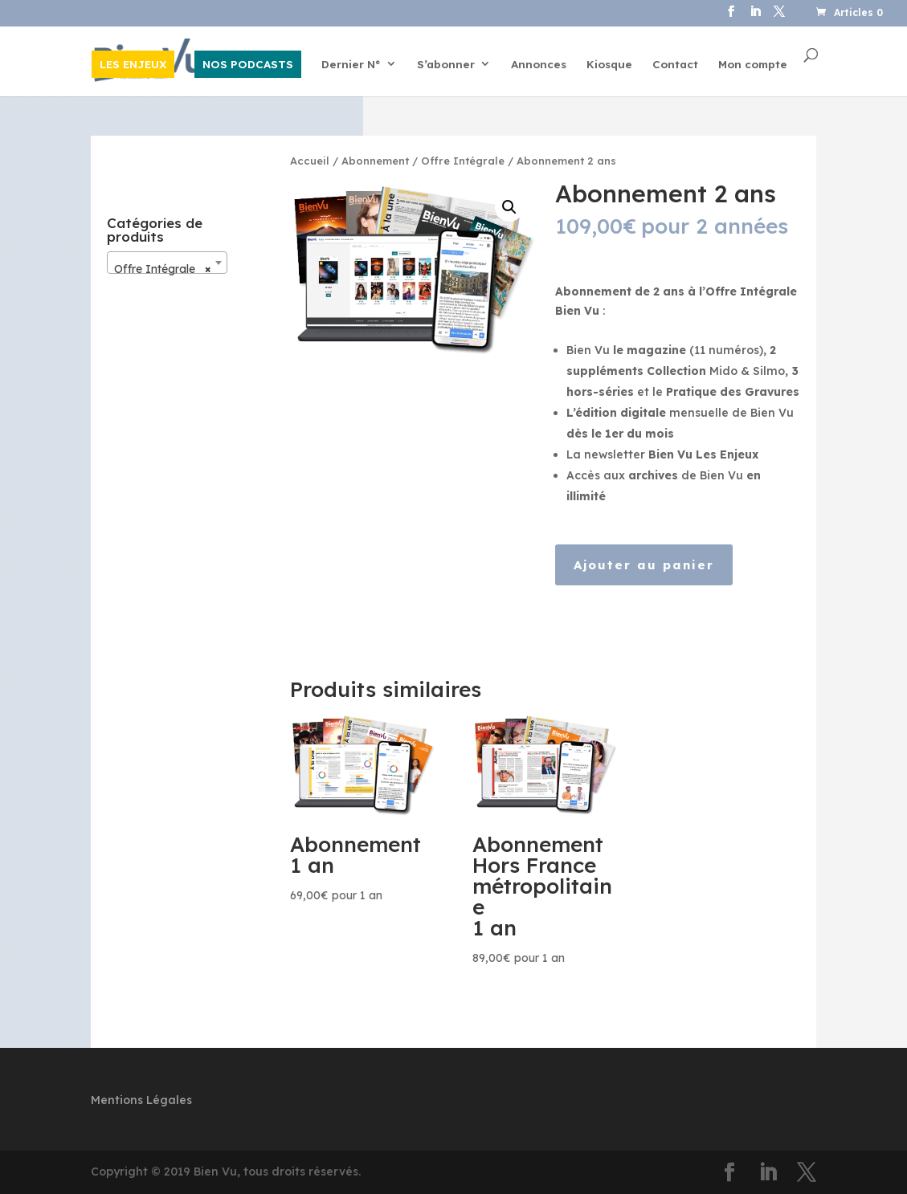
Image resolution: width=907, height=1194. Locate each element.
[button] (509, 207)
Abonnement (375, 160)
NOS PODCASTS (247, 64)
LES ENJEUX (133, 64)
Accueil (309, 160)
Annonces (538, 65)
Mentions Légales (141, 1100)
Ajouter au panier (644, 565)
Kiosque (609, 65)
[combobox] (167, 262)
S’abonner (446, 65)
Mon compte (752, 65)
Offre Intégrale (463, 160)
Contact (675, 65)
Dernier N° (351, 65)
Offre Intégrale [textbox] (162, 269)
